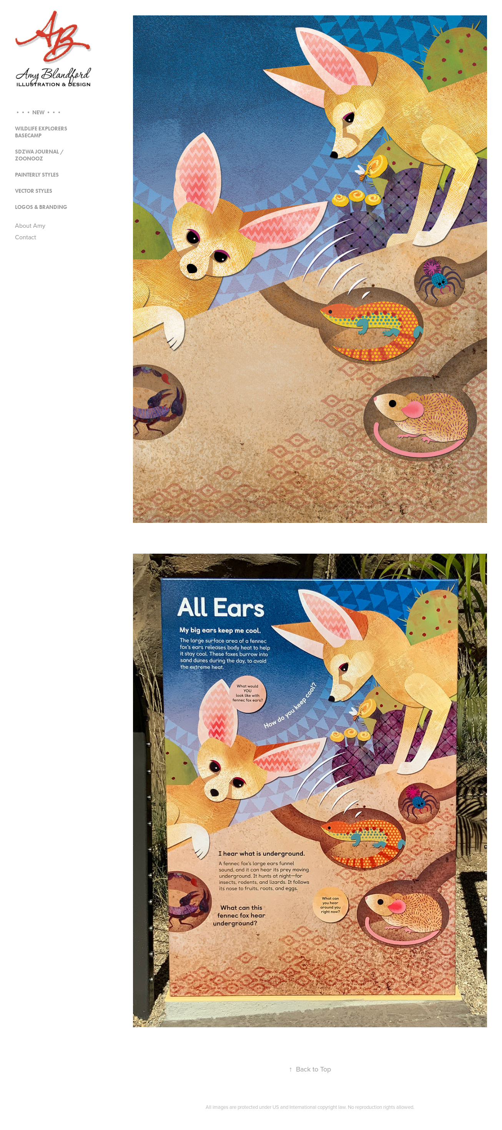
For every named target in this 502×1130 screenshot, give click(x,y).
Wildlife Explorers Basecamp (41, 132)
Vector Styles (33, 191)
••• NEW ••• (38, 112)
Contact (25, 237)
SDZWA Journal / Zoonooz (39, 155)
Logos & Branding (41, 207)
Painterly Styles (37, 175)
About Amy (30, 225)
